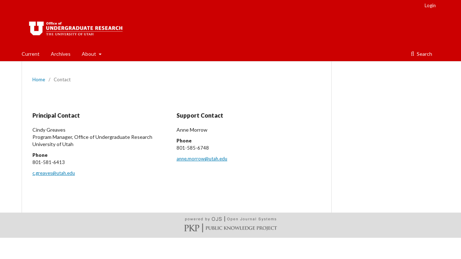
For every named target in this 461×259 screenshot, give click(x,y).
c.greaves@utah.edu (53, 173)
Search (424, 54)
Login (430, 5)
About (89, 54)
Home (38, 79)
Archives (61, 54)
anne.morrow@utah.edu (201, 159)
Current (31, 54)
